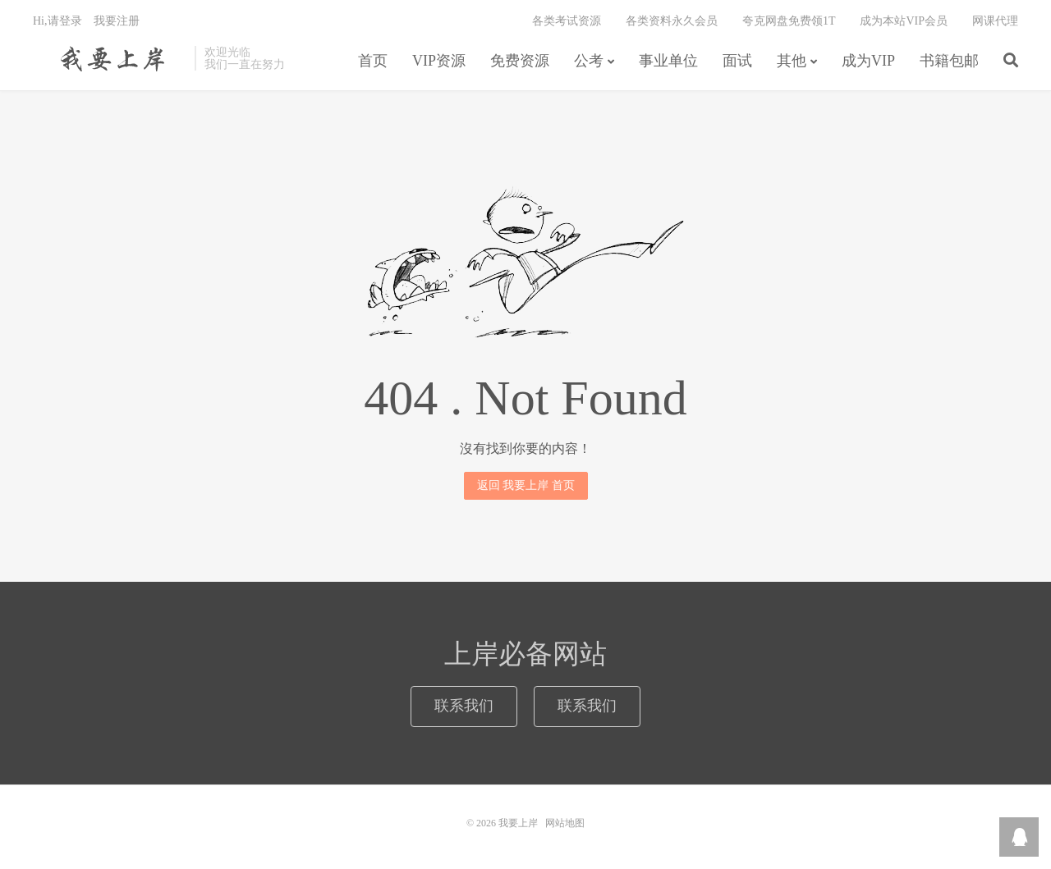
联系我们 (463, 705)
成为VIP (868, 61)
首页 (373, 61)
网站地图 (565, 823)
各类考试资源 (566, 21)
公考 (589, 61)
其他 (791, 61)
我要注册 (117, 21)
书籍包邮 (949, 61)
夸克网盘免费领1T (789, 21)
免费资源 (519, 61)
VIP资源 (439, 61)
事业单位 (668, 61)
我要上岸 (109, 58)
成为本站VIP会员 (904, 21)
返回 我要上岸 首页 (526, 485)
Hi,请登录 (57, 21)
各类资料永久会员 (672, 21)
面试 (737, 61)
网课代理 (995, 21)
